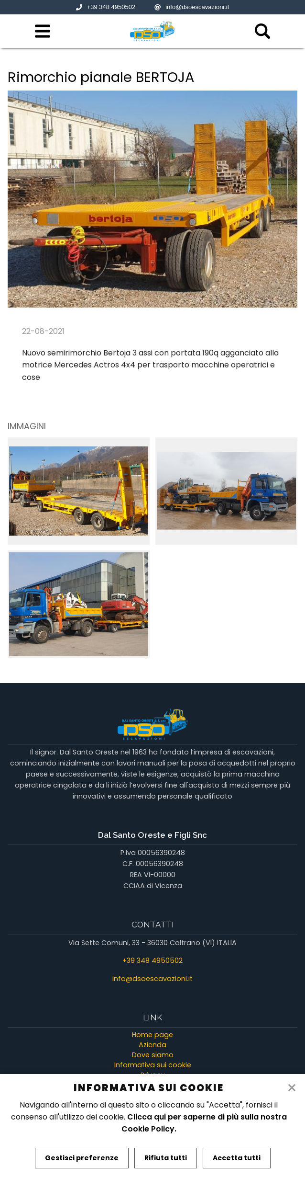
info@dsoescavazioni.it (191, 7)
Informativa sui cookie (152, 1065)
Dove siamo (153, 1055)
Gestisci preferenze (82, 1158)
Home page (152, 1035)
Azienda (152, 1045)
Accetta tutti (237, 1158)
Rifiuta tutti (165, 1158)
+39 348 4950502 (106, 7)
